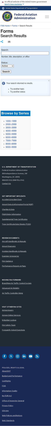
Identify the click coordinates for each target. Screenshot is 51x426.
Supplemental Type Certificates (14, 219)
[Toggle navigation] (46, 16)
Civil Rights (6, 381)
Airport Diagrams (9, 246)
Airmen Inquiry (7, 310)
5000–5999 (11, 134)
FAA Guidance (7, 261)
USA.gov (5, 410)
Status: (4, 63)
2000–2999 (11, 124)
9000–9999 (11, 147)
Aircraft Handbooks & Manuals (14, 241)
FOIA (4, 386)
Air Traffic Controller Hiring (12, 293)
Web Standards (8, 420)
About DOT (6, 371)
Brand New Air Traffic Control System (16, 283)
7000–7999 (11, 141)
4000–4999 (11, 131)
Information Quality (9, 391)
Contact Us (6, 183)
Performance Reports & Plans (14, 266)
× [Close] (49, 80)
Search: (5, 50)
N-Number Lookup (9, 320)
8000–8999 (11, 144)
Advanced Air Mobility (10, 288)
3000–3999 (11, 128)
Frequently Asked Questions (13, 330)
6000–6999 (11, 137)
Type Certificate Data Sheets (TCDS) (16, 224)
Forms (14, 26)
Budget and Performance (12, 376)
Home (5, 26)
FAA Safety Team (9, 325)
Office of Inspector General (13, 400)
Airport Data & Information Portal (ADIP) (17, 204)
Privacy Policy (7, 405)
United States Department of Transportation (22, 8)
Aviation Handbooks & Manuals (14, 251)
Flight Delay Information (11, 214)
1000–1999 (11, 121)
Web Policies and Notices (12, 415)
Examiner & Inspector (10, 256)
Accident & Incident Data (12, 199)
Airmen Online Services (11, 315)
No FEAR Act (7, 395)
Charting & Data (8, 209)
